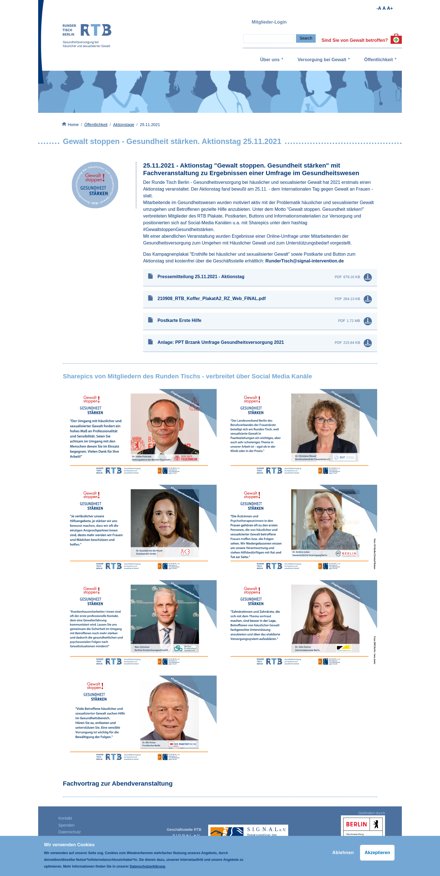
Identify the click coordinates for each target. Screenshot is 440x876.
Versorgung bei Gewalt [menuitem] (320, 64)
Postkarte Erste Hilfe (179, 320)
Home (73, 124)
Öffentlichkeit (95, 124)
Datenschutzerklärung (147, 866)
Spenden (66, 825)
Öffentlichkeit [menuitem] (376, 64)
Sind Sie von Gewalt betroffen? (362, 40)
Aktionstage (123, 124)
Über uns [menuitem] (268, 64)
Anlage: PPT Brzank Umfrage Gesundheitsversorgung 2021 (220, 342)
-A (379, 8)
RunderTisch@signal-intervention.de (304, 261)
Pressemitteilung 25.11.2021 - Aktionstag (200, 276)
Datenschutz (69, 832)
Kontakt (65, 818)
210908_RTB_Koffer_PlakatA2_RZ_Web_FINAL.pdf (211, 298)
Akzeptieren (377, 852)
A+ (390, 8)
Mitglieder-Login (269, 22)
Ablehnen (343, 852)
